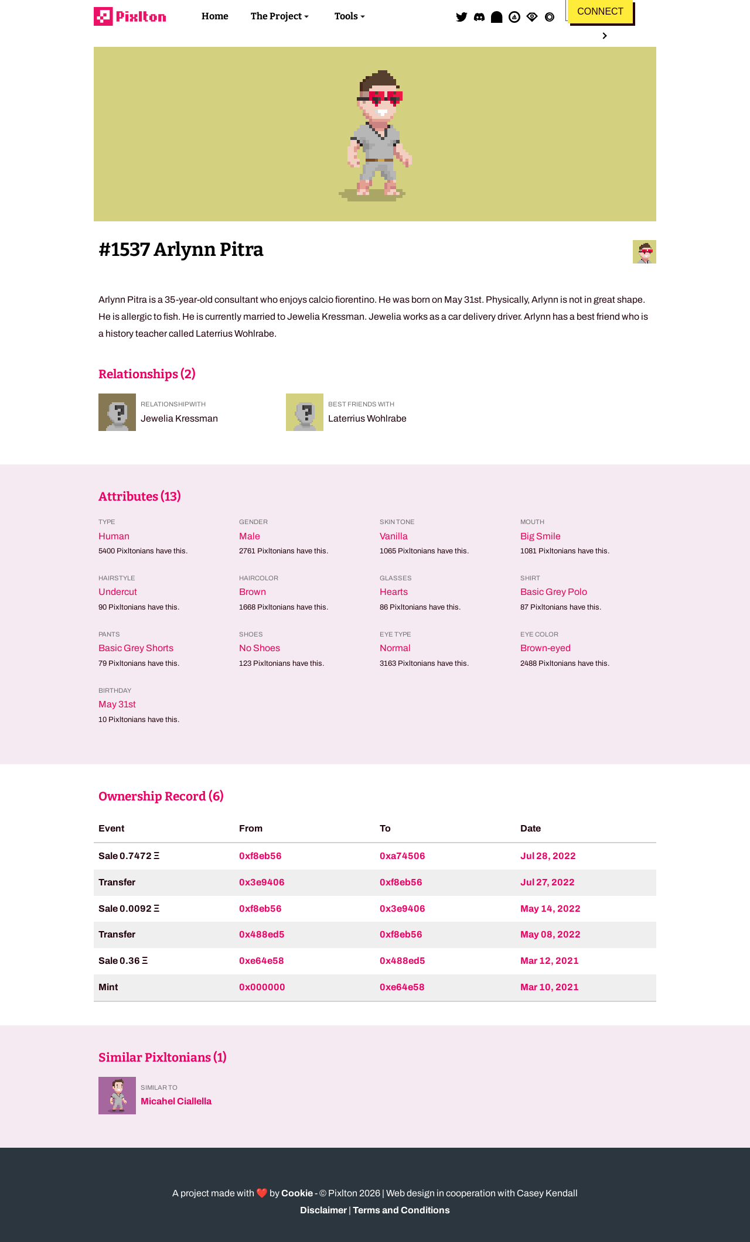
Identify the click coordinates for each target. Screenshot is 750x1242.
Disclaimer (323, 1210)
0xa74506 (402, 856)
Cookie (297, 1193)
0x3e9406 (262, 882)
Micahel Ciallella (176, 1101)
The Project (276, 16)
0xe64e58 (261, 961)
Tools (346, 16)
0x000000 (262, 987)
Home (215, 16)
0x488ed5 (262, 934)
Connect (600, 11)
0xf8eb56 (260, 856)
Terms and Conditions (401, 1210)
